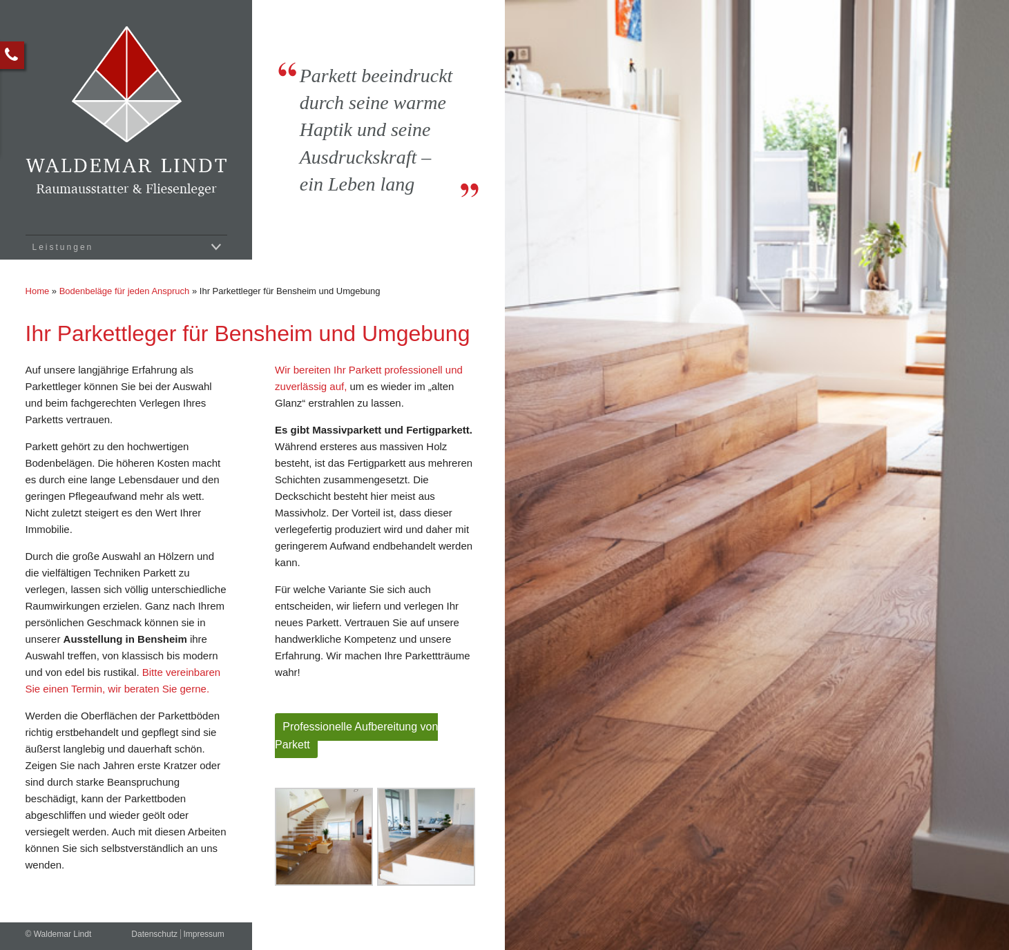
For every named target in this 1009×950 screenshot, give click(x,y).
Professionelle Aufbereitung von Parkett (356, 735)
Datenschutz (154, 934)
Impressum (203, 934)
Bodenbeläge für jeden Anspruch (124, 291)
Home (38, 291)
